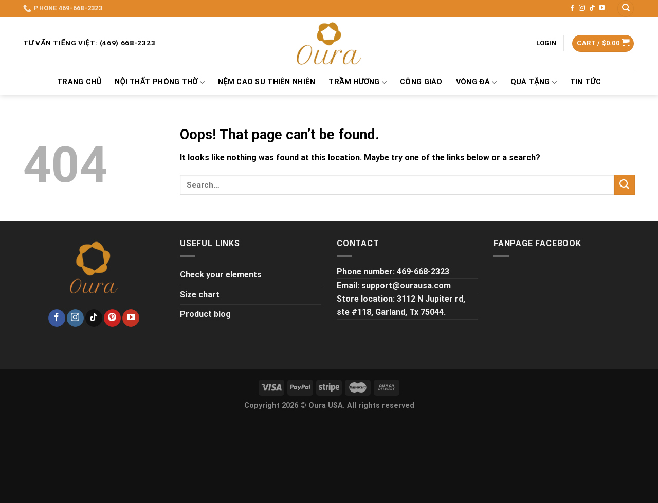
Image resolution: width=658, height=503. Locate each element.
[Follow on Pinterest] (112, 318)
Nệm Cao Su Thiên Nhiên (267, 82)
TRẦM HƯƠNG (357, 82)
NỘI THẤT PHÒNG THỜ (160, 82)
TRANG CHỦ (79, 82)
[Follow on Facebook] (572, 8)
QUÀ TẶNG (533, 82)
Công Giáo (421, 82)
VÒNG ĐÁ (476, 82)
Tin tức (585, 82)
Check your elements (221, 275)
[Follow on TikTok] (592, 8)
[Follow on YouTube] (602, 8)
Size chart (200, 295)
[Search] (625, 8)
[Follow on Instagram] (582, 8)
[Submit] (624, 185)
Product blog (205, 314)
